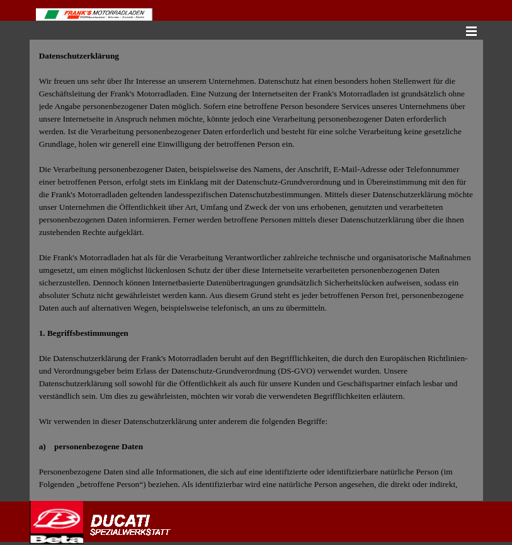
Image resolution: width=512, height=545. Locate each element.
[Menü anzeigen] (472, 31)
